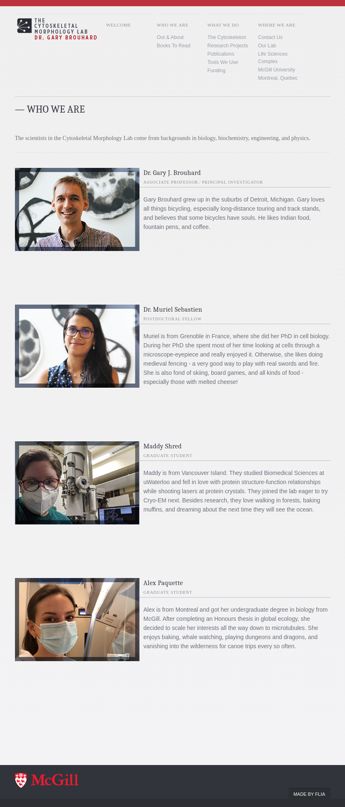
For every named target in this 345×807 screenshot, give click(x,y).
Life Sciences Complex (273, 57)
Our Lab (267, 46)
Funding (216, 71)
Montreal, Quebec (278, 78)
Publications (221, 54)
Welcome (118, 24)
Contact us (270, 37)
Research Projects (228, 46)
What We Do (223, 24)
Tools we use (223, 62)
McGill (56, 781)
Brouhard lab (74, 39)
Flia (320, 794)
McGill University (276, 70)
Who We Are (172, 24)
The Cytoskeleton (227, 37)
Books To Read (174, 46)
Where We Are (277, 24)
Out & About (170, 37)
